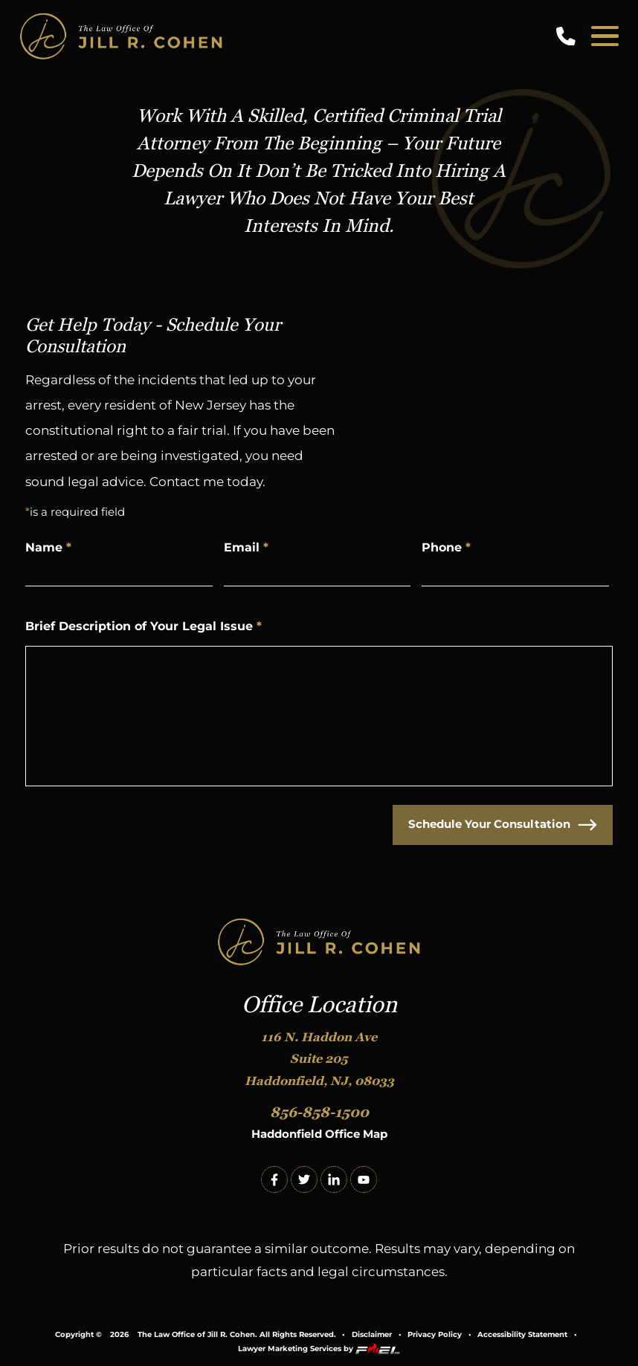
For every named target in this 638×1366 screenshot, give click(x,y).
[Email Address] (317, 570)
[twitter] (304, 1179)
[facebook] (274, 1179)
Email (246, 547)
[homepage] (319, 943)
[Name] (119, 570)
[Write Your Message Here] (318, 716)
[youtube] (363, 1179)
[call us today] (568, 36)
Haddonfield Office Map (319, 1134)
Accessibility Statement (522, 1334)
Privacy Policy (434, 1334)
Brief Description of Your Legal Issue (143, 625)
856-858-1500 (319, 1112)
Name (48, 547)
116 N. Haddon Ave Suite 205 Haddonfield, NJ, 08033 (319, 1059)
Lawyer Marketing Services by (319, 1348)
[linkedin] (333, 1179)
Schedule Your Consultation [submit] (502, 825)
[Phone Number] (515, 570)
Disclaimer (372, 1334)
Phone (446, 547)
